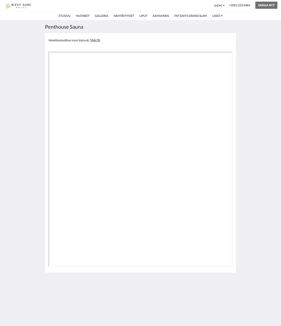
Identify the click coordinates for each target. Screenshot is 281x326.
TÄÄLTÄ (95, 40)
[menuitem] (65, 15)
